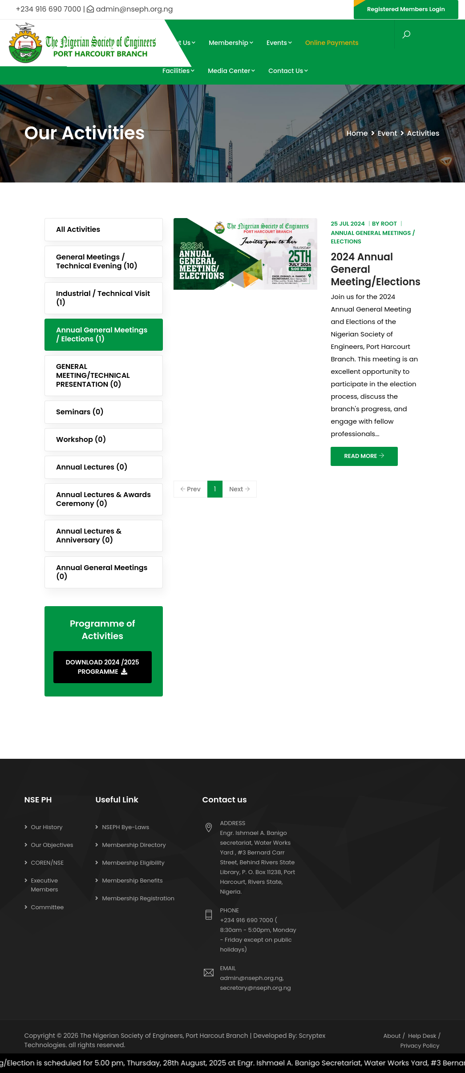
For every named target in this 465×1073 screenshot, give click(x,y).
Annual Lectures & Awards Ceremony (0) (103, 499)
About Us (178, 42)
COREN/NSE (47, 862)
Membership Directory (134, 845)
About (392, 1036)
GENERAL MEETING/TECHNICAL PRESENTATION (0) (93, 375)
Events (279, 42)
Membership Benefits (132, 880)
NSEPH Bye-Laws (125, 827)
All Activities (78, 229)
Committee (47, 907)
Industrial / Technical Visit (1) (103, 298)
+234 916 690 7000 (246, 920)
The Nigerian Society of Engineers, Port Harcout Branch (164, 1035)
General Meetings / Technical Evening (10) (96, 261)
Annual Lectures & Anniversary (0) (88, 535)
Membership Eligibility (133, 862)
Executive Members (44, 885)
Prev (190, 489)
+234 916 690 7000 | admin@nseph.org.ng (90, 9)
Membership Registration (138, 898)
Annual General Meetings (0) (101, 572)
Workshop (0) (81, 439)
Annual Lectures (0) (92, 467)
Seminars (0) (80, 412)
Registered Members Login (406, 9)
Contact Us (288, 70)
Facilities (178, 70)
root (389, 223)
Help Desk (422, 1036)
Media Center (231, 70)
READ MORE (364, 456)
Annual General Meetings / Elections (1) (101, 334)
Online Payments (332, 42)
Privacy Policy (420, 1045)
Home (357, 133)
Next (239, 489)
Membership (231, 42)
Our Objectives (52, 845)
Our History (47, 827)
